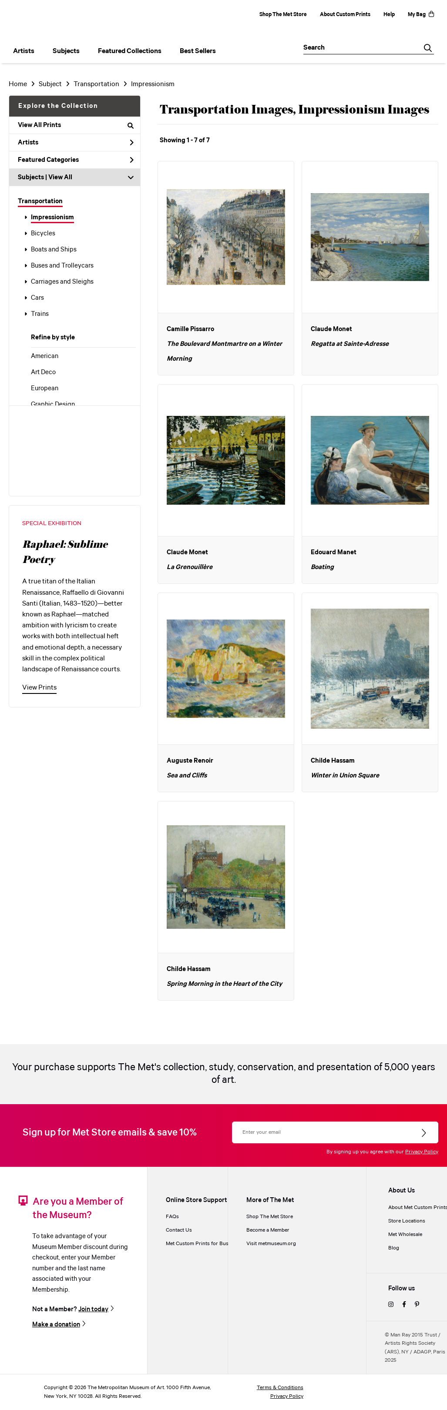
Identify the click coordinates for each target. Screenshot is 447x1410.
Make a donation (56, 1324)
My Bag (421, 14)
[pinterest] (417, 1305)
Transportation (40, 201)
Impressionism (52, 217)
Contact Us (179, 1230)
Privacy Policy (421, 1151)
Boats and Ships (54, 249)
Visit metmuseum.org (271, 1243)
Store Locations (406, 1221)
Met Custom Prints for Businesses (206, 1243)
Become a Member (267, 1230)
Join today (93, 1309)
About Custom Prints (345, 14)
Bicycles (43, 233)
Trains (40, 314)
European (44, 388)
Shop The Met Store (283, 14)
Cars (37, 298)
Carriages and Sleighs (62, 282)
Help (389, 14)
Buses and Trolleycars (62, 265)
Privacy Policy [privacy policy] (286, 1396)
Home (18, 84)
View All (60, 177)
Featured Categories (76, 160)
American (44, 356)
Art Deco (43, 372)
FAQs (172, 1216)
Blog (393, 1248)
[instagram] (390, 1305)
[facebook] (404, 1305)
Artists (76, 142)
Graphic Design (53, 404)
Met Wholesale (405, 1234)
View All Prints (76, 125)
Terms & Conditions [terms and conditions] (280, 1387)
